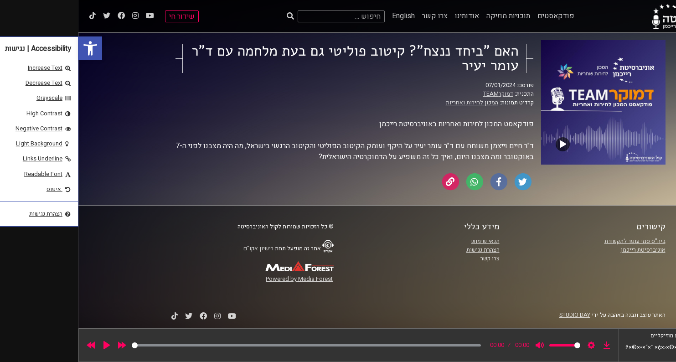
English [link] (325, 15)
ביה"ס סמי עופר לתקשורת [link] (556, 241)
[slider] (228, 345)
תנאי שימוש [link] (407, 241)
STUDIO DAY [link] (496, 315)
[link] (12, 48)
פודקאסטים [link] (477, 15)
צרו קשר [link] (356, 15)
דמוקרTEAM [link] (420, 94)
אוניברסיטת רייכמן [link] (564, 250)
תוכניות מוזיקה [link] (430, 15)
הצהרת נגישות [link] (404, 250)
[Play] (28, 345)
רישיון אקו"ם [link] (180, 248)
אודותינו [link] (389, 15)
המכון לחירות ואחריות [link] (393, 102)
